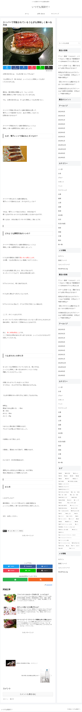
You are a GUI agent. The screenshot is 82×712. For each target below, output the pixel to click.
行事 (59, 236)
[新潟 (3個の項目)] (66, 476)
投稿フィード (62, 260)
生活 (59, 219)
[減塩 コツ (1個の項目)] (76, 479)
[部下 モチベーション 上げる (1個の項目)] (66, 524)
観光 (59, 240)
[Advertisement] (28, 548)
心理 (59, 202)
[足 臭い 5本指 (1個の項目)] (75, 492)
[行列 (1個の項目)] (77, 513)
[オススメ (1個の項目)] (62, 516)
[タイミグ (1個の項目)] (71, 519)
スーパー (15, 530)
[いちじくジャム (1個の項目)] (75, 505)
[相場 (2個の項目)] (78, 476)
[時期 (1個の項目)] (77, 522)
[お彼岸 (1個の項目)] (63, 548)
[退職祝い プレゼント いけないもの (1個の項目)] (69, 527)
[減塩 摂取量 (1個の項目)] (62, 500)
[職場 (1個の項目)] (61, 522)
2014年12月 (62, 145)
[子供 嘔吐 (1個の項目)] (62, 481)
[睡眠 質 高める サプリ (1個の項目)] (69, 489)
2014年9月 (61, 153)
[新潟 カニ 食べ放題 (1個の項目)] (64, 529)
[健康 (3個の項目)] (61, 473)
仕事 (59, 194)
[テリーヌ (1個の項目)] (75, 548)
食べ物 (60, 244)
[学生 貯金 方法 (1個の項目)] (76, 543)
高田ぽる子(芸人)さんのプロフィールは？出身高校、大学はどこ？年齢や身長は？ (69, 75)
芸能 (59, 232)
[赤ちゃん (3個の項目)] (77, 473)
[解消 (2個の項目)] (61, 479)
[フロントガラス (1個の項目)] (63, 519)
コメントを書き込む (28, 695)
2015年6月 (61, 124)
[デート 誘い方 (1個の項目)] (76, 546)
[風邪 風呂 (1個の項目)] (76, 497)
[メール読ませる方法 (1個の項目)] (64, 511)
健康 (59, 198)
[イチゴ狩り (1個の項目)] (70, 516)
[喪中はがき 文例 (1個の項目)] (75, 511)
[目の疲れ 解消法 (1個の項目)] (63, 505)
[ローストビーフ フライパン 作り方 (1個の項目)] (69, 535)
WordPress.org (63, 269)
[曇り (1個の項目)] (78, 516)
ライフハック (62, 190)
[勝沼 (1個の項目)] (62, 503)
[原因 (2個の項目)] (72, 476)
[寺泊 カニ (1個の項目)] (76, 529)
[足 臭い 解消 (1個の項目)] (63, 495)
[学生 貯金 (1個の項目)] (61, 546)
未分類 (60, 215)
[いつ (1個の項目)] (78, 524)
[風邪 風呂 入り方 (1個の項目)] (64, 497)
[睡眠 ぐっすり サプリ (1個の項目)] (69, 484)
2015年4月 (61, 132)
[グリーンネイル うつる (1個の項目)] (64, 543)
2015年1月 (61, 141)
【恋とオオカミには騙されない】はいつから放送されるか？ (69, 83)
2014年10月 (62, 149)
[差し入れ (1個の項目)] (69, 513)
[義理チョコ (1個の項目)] (69, 522)
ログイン (61, 256)
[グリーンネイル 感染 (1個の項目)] (69, 540)
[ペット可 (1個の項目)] (77, 500)
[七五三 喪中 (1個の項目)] (76, 508)
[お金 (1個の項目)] (68, 546)
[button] (79, 43)
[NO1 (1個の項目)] (61, 513)
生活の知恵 (61, 223)
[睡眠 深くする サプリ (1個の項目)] (69, 487)
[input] (69, 43)
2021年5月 (61, 111)
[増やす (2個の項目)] (68, 479)
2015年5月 (61, 128)
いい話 (60, 169)
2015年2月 (61, 136)
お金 (59, 173)
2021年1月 (61, 120)
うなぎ (10, 530)
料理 (4, 530)
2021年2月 (61, 116)
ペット (60, 186)
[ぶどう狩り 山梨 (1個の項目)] (74, 503)
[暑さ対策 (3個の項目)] (68, 473)
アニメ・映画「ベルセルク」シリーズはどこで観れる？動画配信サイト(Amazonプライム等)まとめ (69, 58)
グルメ (60, 177)
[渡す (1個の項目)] (78, 519)
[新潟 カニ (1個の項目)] (69, 532)
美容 (59, 228)
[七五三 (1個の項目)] (70, 500)
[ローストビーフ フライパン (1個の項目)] (69, 538)
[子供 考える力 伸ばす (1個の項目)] (64, 492)
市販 (21, 530)
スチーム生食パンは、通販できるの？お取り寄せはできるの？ (69, 67)
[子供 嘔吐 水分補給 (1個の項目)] (74, 481)
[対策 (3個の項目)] (60, 476)
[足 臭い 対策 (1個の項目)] (75, 495)
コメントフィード (64, 264)
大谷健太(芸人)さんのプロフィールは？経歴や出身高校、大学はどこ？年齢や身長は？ (69, 91)
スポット (61, 182)
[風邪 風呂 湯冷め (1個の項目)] (64, 508)
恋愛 (59, 207)
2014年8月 (61, 157)
